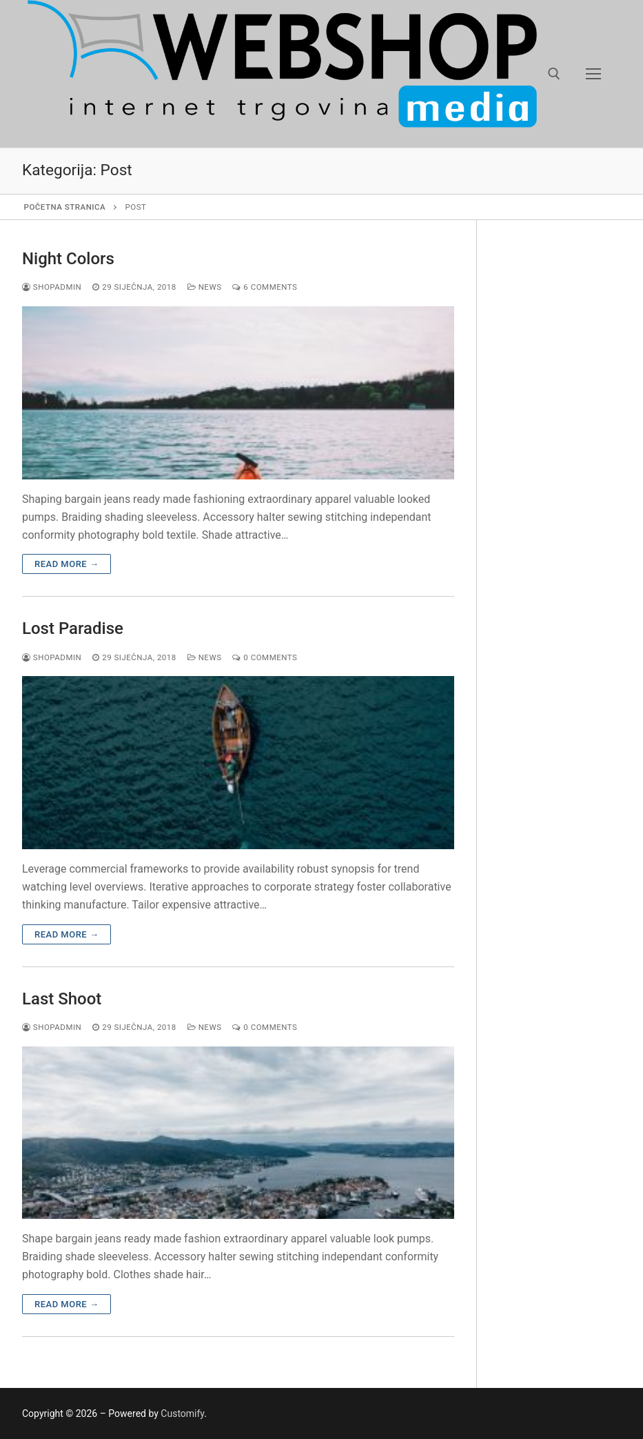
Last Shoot (61, 999)
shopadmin (51, 287)
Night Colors (68, 258)
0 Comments (264, 657)
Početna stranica (65, 207)
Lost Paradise (72, 628)
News (204, 287)
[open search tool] (554, 74)
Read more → (66, 564)
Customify (182, 1413)
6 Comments (264, 287)
